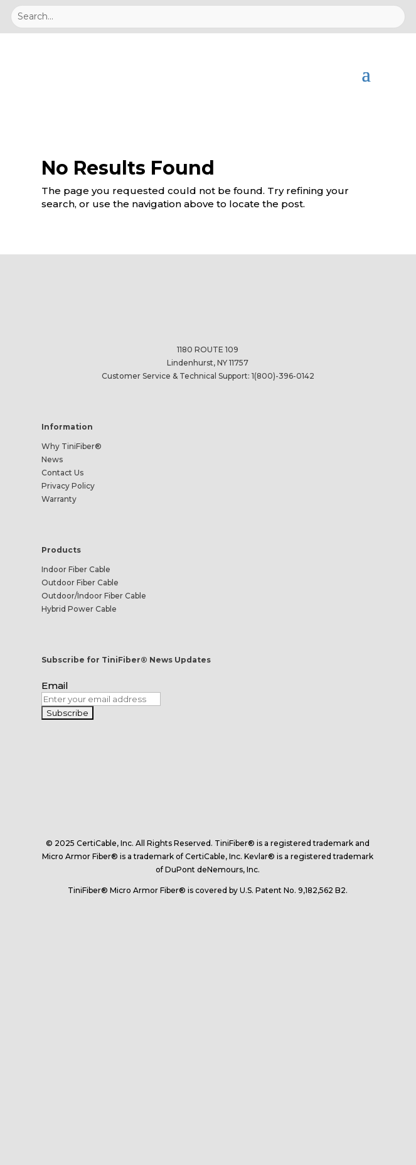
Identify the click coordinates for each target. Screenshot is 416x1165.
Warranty (59, 499)
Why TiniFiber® (71, 446)
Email (54, 685)
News (52, 459)
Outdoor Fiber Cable (80, 582)
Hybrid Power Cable (79, 609)
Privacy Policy (68, 485)
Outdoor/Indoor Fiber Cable (93, 595)
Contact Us (62, 472)
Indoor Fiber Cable (75, 569)
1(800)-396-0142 (283, 376)
